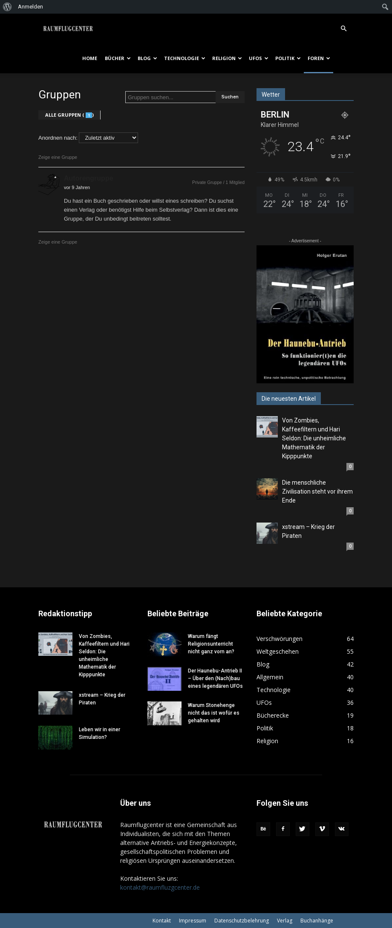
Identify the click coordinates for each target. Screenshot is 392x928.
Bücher (118, 58)
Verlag (284, 920)
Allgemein (270, 677)
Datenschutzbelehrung (241, 920)
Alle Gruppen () (69, 115)
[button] (343, 24)
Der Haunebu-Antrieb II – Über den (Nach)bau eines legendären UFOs (215, 678)
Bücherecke (273, 715)
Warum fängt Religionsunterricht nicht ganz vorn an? (211, 644)
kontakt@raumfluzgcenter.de (160, 887)
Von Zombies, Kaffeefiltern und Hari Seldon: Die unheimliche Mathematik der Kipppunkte (314, 438)
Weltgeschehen (278, 651)
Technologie (184, 58)
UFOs (258, 58)
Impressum (192, 920)
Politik (288, 58)
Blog (147, 58)
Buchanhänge (316, 920)
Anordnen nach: (58, 138)
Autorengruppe (88, 178)
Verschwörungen (280, 639)
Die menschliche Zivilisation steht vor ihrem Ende (317, 491)
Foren (319, 58)
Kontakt (162, 920)
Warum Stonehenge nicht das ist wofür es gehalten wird (213, 713)
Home (89, 58)
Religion (227, 58)
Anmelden (30, 6)
